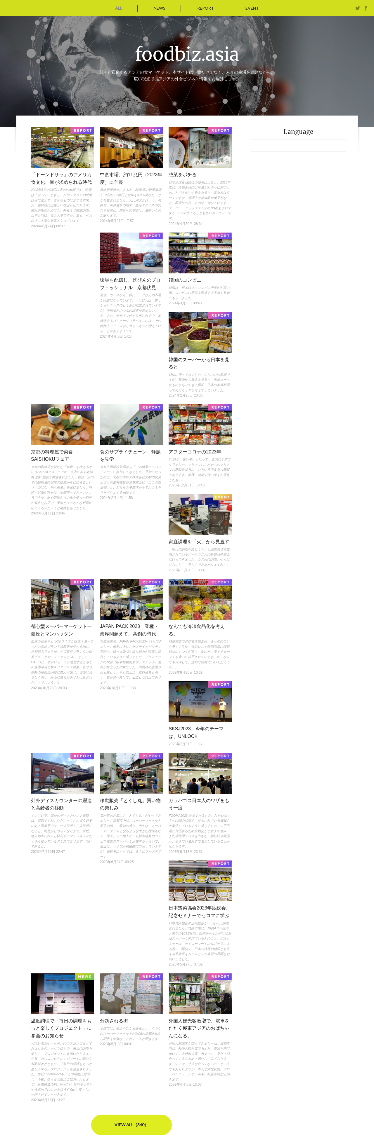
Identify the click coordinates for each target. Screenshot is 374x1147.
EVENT (250, 8)
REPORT (205, 8)
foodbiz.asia (187, 54)
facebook (365, 8)
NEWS (160, 8)
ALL (120, 8)
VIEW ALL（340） (131, 1124)
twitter (357, 8)
